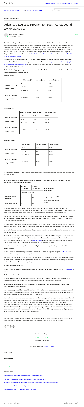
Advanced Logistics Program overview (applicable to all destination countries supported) (31, 382)
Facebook (5, 326)
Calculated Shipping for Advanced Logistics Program (20, 389)
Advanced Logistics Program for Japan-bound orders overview (23, 386)
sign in (10, 366)
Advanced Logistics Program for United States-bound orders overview (25, 379)
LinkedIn (10, 326)
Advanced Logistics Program (34, 10)
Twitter (8, 326)
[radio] (37, 337)
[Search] (66, 10)
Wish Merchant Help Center (11, 10)
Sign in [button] (76, 3)
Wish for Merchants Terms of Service (41, 54)
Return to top (9, 352)
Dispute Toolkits (37, 240)
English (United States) (63, 3)
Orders (23, 10)
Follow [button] (76, 34)
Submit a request (50, 3)
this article (66, 251)
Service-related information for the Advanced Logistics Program (23, 375)
